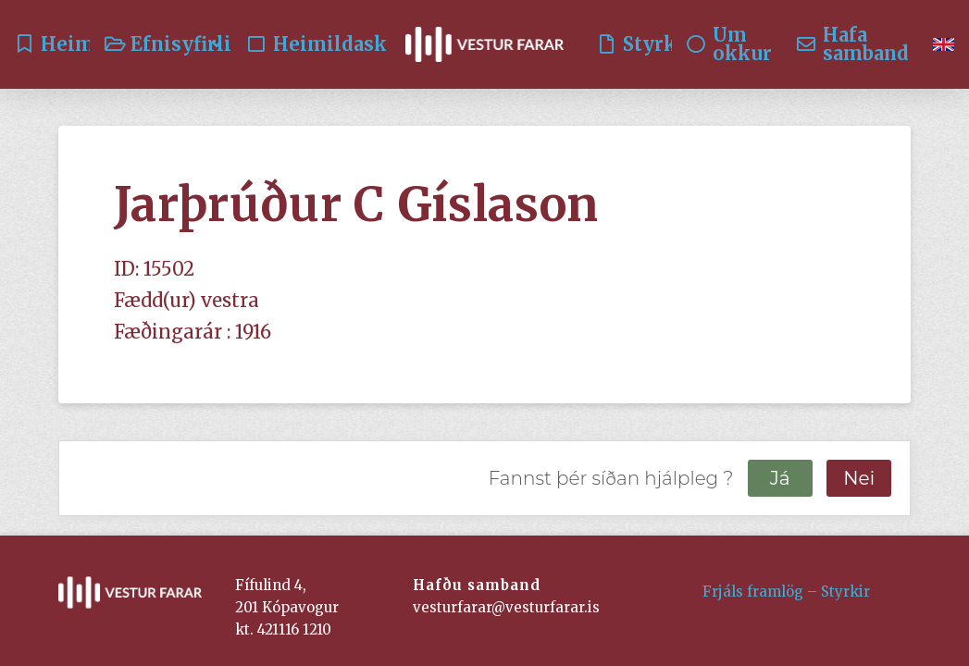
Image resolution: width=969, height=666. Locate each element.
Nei (859, 478)
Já (780, 478)
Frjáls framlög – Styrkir (786, 591)
